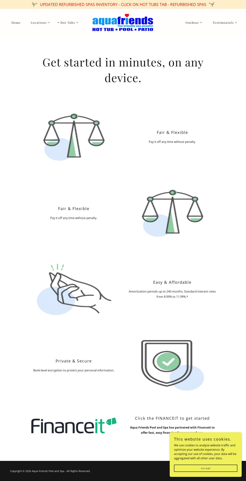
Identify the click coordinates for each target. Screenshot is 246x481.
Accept (206, 468)
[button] (39, 22)
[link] (123, 22)
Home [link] (16, 22)
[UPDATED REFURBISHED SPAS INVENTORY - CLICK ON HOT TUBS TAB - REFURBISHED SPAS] (123, 4)
